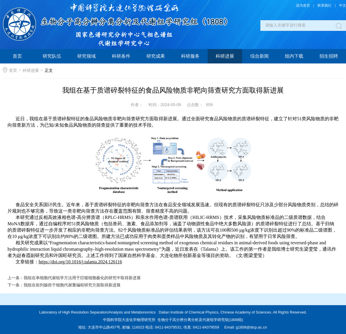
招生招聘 (328, 56)
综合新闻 (259, 56)
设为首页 (303, 5)
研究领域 (86, 56)
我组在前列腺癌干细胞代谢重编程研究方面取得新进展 (72, 285)
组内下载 (294, 56)
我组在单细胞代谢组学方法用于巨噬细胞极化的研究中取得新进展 (82, 277)
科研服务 (190, 56)
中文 (342, 5)
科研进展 (225, 56)
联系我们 (324, 5)
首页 (17, 56)
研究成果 (155, 56)
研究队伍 (52, 56)
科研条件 (121, 56)
